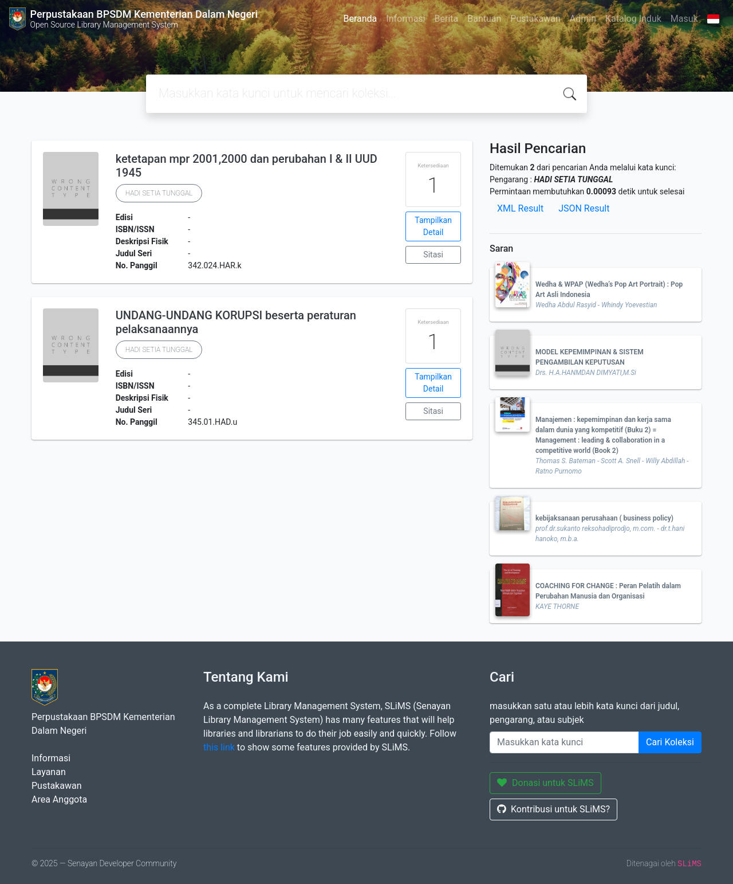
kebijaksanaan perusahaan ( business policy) (604, 518)
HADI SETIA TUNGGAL (159, 193)
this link (219, 747)
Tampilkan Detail (433, 226)
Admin (583, 18)
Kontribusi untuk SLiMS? (553, 809)
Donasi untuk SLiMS (545, 782)
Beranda (360, 18)
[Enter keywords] (564, 742)
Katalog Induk (633, 18)
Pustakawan (535, 18)
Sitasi (433, 254)
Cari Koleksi (670, 742)
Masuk (684, 18)
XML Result (520, 208)
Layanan (48, 771)
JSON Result (583, 208)
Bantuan (484, 18)
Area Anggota (59, 799)
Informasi (405, 18)
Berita (447, 18)
